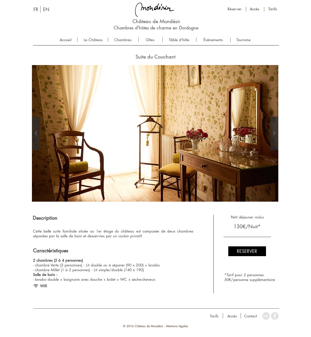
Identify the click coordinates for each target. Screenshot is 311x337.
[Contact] (250, 315)
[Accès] (254, 9)
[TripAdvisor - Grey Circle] (266, 316)
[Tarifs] (272, 9)
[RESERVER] (247, 251)
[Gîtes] (150, 39)
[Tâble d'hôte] (179, 39)
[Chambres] (123, 39)
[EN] (46, 10)
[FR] (36, 10)
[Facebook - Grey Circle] (275, 316)
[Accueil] (65, 39)
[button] (155, 133)
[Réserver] (235, 9)
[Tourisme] (243, 39)
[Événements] (213, 39)
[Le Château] (93, 39)
